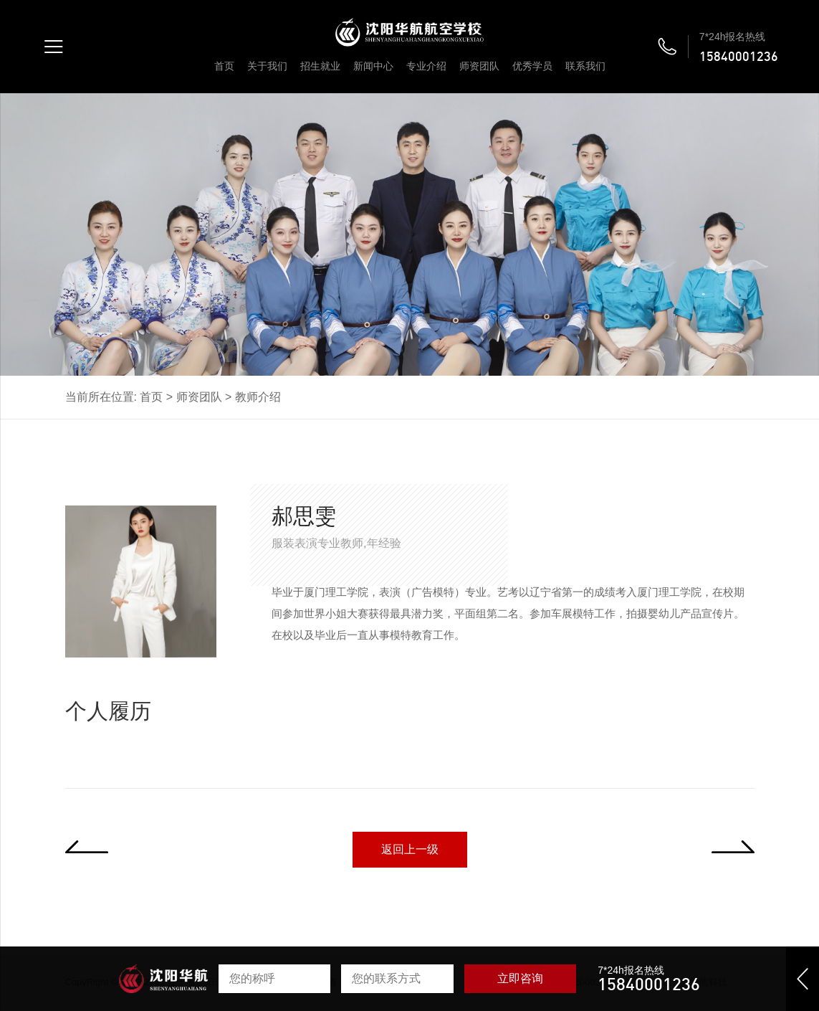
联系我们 (585, 66)
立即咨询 (520, 978)
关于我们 (267, 66)
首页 (224, 66)
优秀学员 (532, 66)
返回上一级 (410, 849)
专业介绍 (426, 66)
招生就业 (320, 66)
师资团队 (479, 66)
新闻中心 (373, 66)
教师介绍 (258, 397)
